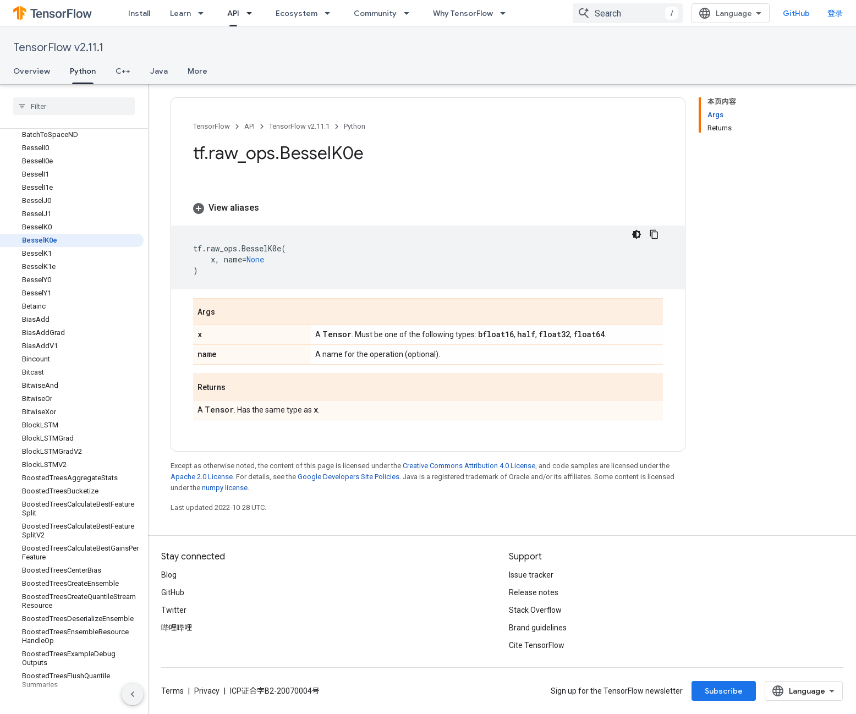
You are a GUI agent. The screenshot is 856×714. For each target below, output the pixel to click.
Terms (172, 690)
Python (354, 126)
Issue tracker (531, 574)
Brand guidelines (538, 627)
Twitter (173, 610)
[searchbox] (74, 106)
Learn (180, 13)
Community (375, 13)
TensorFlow (211, 126)
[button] (428, 208)
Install (139, 13)
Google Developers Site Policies (348, 477)
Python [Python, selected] (83, 71)
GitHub (796, 13)
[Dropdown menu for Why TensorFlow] (506, 13)
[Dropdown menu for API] (252, 13)
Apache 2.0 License (202, 477)
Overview (31, 71)
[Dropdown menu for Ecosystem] (330, 13)
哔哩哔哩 (176, 627)
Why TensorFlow (463, 13)
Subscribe (724, 691)
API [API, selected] (233, 13)
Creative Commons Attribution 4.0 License (469, 466)
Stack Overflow (535, 610)
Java (159, 71)
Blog (169, 574)
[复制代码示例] (654, 234)
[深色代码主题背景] (636, 234)
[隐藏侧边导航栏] (133, 694)
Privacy (207, 690)
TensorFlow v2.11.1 (58, 47)
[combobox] (628, 13)
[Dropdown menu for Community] (410, 13)
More (197, 71)
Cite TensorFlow (536, 645)
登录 (835, 13)
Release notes (533, 592)
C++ (123, 71)
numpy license (225, 488)
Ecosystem (296, 13)
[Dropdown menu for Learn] (204, 13)
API (249, 126)
